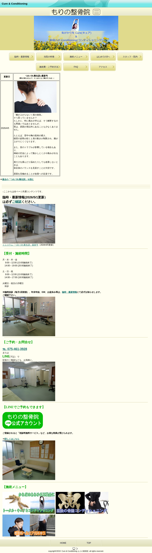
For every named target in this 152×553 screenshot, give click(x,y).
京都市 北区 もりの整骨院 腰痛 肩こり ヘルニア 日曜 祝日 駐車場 (76, 11)
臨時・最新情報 (69, 292)
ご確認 (16, 201)
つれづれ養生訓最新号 (36, 76)
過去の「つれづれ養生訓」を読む (18, 179)
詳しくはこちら (12, 439)
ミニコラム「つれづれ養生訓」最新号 (20, 245)
